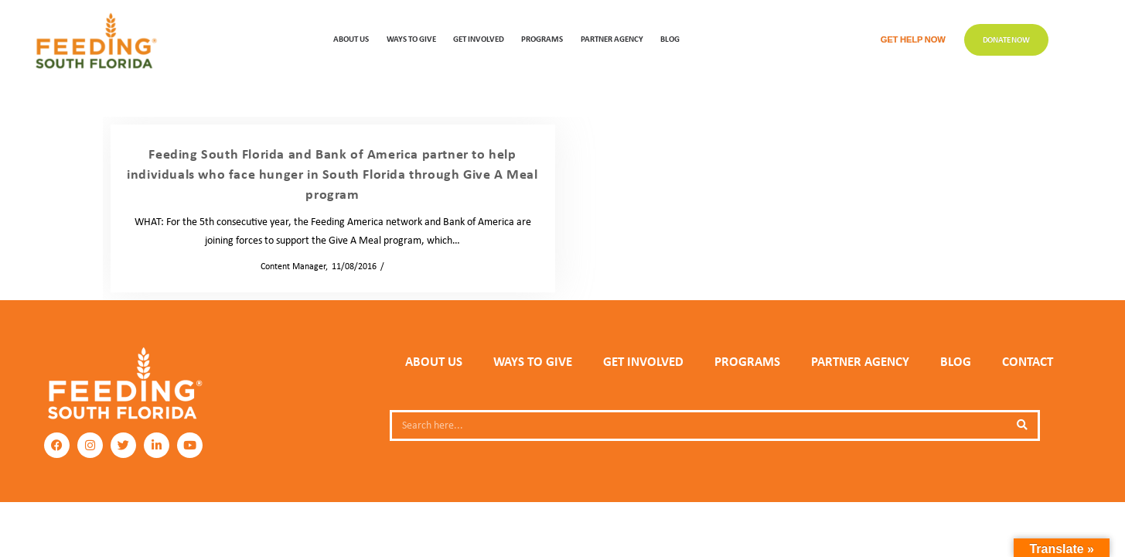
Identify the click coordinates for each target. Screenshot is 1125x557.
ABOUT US (351, 38)
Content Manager (288, 266)
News (399, 266)
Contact (1027, 361)
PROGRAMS (542, 38)
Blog (670, 38)
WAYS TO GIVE (411, 38)
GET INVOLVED (478, 38)
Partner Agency (612, 38)
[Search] (1022, 425)
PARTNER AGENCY (860, 361)
